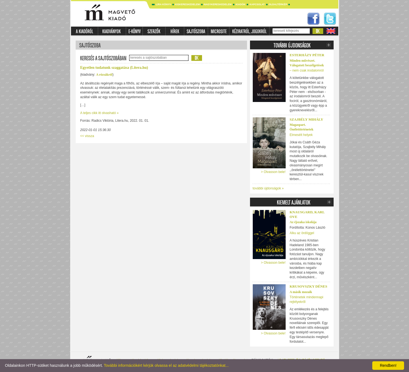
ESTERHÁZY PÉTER (307, 55)
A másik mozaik (301, 292)
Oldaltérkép (278, 4)
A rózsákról (104, 74)
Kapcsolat (257, 4)
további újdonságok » (268, 188)
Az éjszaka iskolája (303, 222)
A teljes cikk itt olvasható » (99, 113)
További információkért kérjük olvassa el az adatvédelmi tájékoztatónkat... (166, 365)
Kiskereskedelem (187, 4)
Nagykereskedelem (218, 4)
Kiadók (241, 4)
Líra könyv (163, 4)
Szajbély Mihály (306, 119)
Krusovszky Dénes (308, 286)
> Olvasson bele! (273, 172)
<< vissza (87, 136)
